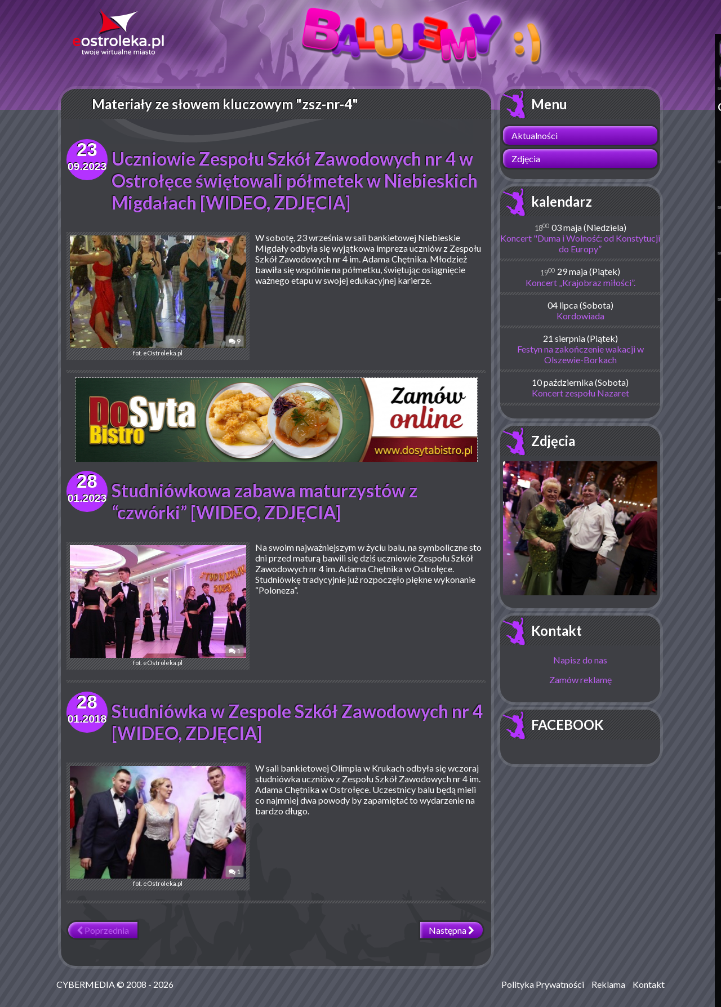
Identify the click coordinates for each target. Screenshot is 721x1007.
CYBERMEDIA (85, 984)
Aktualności (534, 135)
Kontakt (556, 630)
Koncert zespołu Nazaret (580, 392)
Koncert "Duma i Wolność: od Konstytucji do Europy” (580, 243)
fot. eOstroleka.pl (151, 296)
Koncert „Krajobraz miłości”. (580, 282)
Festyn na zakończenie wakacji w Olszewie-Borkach (580, 354)
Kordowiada (580, 315)
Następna (451, 930)
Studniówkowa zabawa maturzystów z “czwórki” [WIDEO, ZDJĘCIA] (265, 501)
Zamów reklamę (580, 679)
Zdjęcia (525, 158)
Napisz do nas (580, 659)
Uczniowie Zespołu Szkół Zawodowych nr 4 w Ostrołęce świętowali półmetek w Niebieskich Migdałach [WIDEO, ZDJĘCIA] (296, 180)
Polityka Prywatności (542, 984)
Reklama (608, 984)
